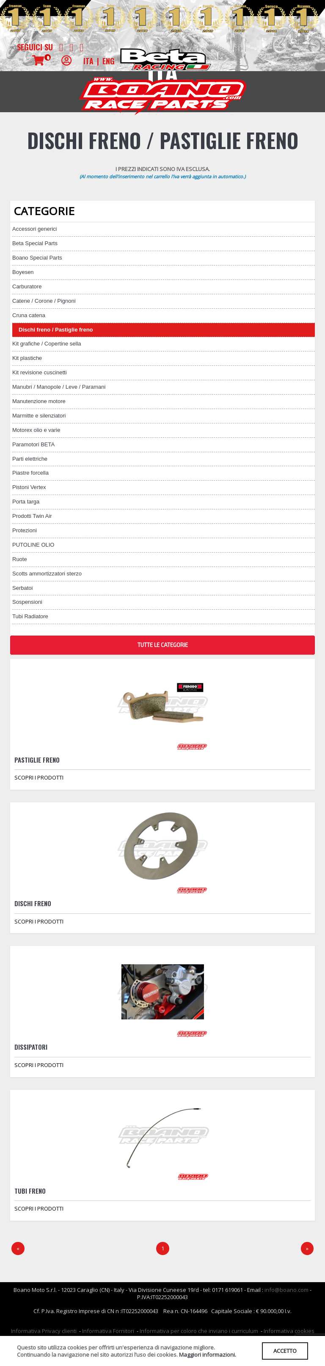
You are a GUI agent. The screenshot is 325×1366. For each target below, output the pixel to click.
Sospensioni (27, 602)
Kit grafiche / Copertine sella (46, 343)
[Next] (307, 1248)
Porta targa (25, 501)
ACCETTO (285, 1351)
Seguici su (35, 47)
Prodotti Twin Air (32, 516)
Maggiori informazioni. (207, 1354)
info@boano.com (286, 1290)
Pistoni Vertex (29, 487)
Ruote (19, 559)
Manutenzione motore (39, 401)
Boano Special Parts (37, 257)
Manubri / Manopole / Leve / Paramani (58, 387)
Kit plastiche (27, 358)
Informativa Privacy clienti (44, 1331)
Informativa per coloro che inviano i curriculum (199, 1331)
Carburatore (26, 286)
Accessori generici (34, 229)
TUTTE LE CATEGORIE (163, 645)
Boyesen (23, 272)
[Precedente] (18, 1248)
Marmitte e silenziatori (39, 415)
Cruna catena (28, 315)
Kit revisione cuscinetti (39, 372)
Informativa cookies (289, 1331)
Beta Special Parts (35, 243)
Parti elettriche (29, 459)
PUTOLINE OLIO (33, 545)
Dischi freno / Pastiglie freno (56, 329)
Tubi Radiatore (30, 616)
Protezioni (24, 530)
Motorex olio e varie (36, 430)
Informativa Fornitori (108, 1331)
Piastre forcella (30, 473)
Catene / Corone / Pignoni (44, 301)
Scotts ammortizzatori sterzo (47, 573)
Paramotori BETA (33, 444)
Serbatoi (22, 588)
